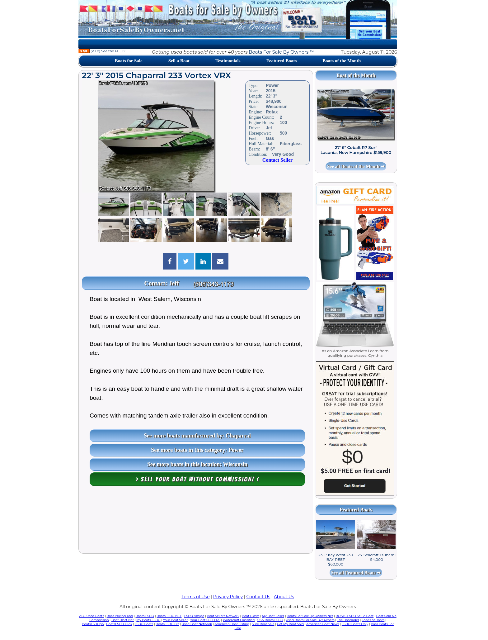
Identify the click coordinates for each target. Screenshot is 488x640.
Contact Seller (277, 160)
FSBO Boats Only (355, 624)
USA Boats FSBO (270, 620)
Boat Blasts (250, 616)
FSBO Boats (144, 624)
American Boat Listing (231, 624)
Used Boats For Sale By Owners (310, 620)
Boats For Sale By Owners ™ (281, 52)
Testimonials (227, 60)
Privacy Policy (228, 596)
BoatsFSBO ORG (119, 624)
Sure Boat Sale (263, 624)
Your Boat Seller (175, 620)
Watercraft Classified (239, 620)
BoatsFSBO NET (169, 616)
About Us (284, 596)
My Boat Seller (273, 616)
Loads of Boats (373, 620)
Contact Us (258, 596)
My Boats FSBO (148, 620)
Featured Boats (281, 60)
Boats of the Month (341, 60)
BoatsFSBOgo (93, 624)
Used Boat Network (197, 624)
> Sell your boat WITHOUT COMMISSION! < (197, 479)
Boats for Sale (129, 60)
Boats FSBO (145, 616)
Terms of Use (195, 596)
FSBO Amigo (194, 616)
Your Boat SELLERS (205, 620)
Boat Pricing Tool (119, 616)
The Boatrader (348, 620)
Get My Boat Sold (290, 624)
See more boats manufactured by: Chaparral (197, 435)
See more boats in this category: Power (197, 450)
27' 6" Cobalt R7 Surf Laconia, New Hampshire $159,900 (356, 150)
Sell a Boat (179, 60)
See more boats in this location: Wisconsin (197, 464)
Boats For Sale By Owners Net (310, 616)
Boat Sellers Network (223, 616)
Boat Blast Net (122, 620)
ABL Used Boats (91, 616)
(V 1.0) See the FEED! (101, 51)
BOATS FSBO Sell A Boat (355, 616)
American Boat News (322, 624)
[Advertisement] (196, 521)
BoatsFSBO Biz (167, 624)
